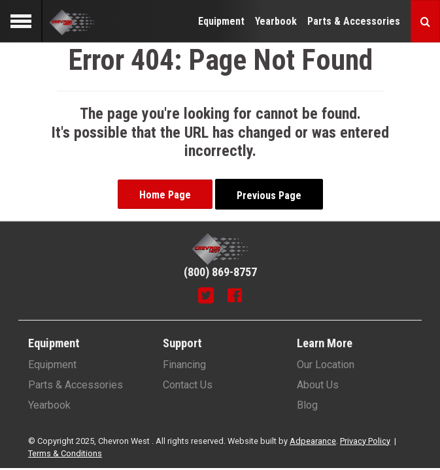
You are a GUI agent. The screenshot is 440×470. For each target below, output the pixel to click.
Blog (307, 405)
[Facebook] (235, 297)
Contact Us (187, 385)
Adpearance (313, 441)
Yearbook (276, 21)
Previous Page (269, 195)
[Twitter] (206, 297)
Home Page (165, 195)
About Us (318, 385)
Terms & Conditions (65, 453)
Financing (184, 364)
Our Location (325, 364)
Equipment (221, 21)
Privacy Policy (365, 441)
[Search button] (425, 21)
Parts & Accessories (353, 21)
